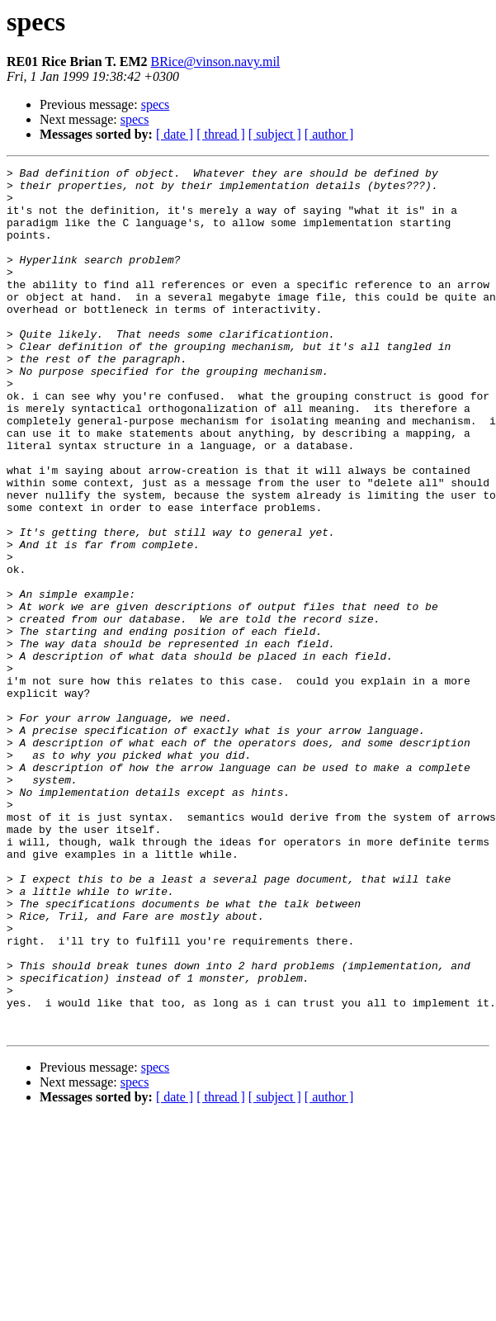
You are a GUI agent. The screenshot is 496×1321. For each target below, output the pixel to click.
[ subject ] (274, 134)
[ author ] (329, 134)
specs (155, 104)
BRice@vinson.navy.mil (216, 61)
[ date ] (174, 134)
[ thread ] (220, 134)
